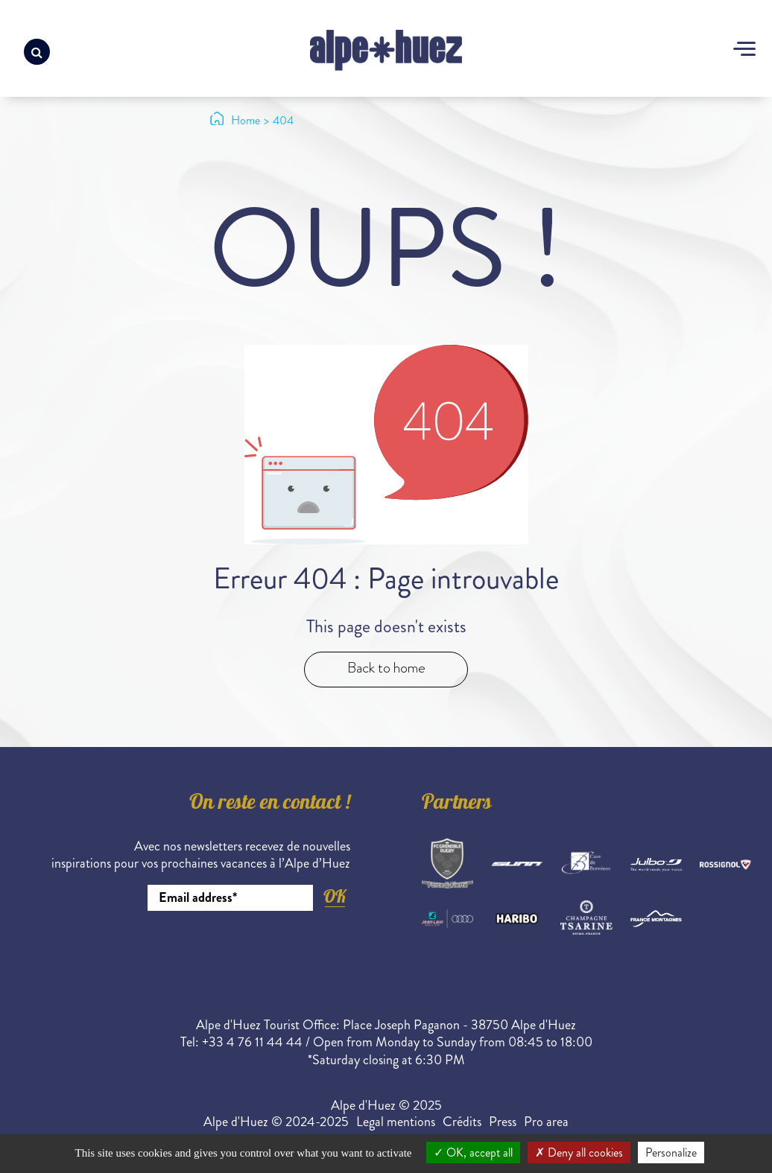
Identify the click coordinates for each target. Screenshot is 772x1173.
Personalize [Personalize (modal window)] (671, 1152)
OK (334, 896)
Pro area (546, 1121)
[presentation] (237, 952)
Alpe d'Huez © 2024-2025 (276, 1121)
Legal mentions (395, 1121)
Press (502, 1121)
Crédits (462, 1121)
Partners (457, 804)
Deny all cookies (579, 1152)
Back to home (386, 667)
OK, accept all (473, 1152)
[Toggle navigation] (744, 50)
